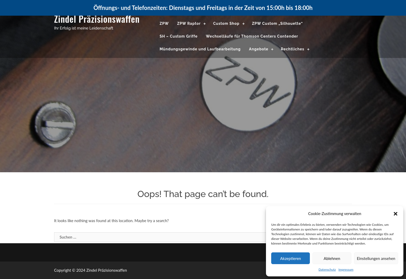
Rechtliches (292, 49)
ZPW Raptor (189, 23)
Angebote (258, 49)
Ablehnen (332, 258)
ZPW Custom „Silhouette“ (277, 23)
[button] (395, 213)
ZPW (164, 23)
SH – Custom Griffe (179, 36)
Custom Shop (226, 23)
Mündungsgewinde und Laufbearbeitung (200, 49)
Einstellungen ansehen (376, 258)
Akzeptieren (290, 258)
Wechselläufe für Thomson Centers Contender (252, 36)
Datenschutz (327, 269)
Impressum (345, 269)
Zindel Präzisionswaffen (97, 18)
